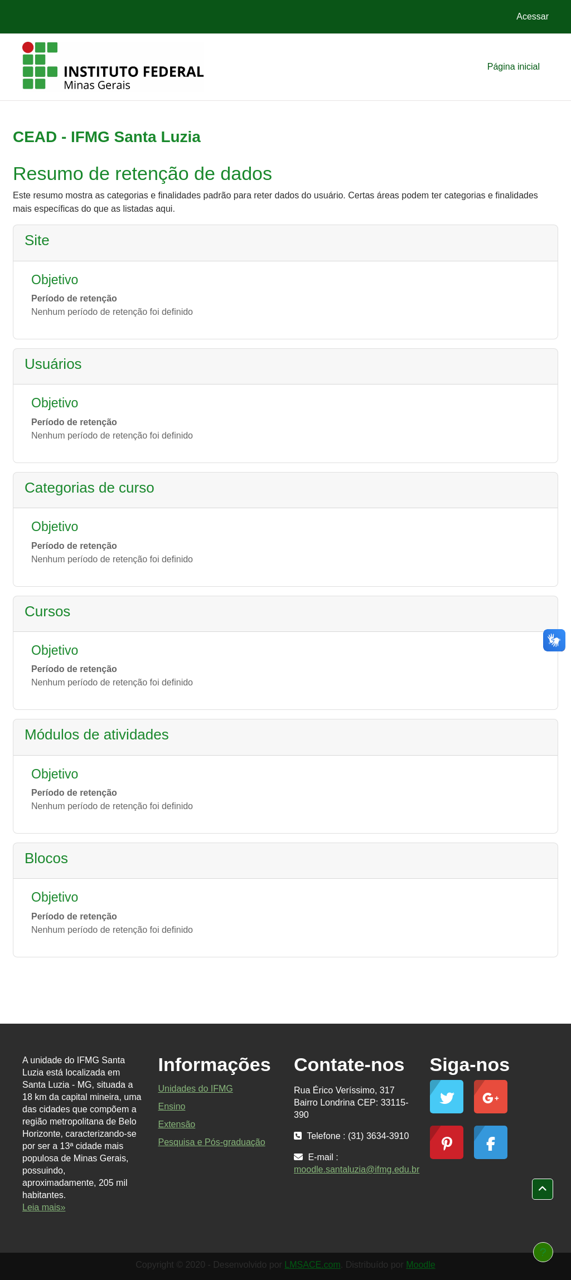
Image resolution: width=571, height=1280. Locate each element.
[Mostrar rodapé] (543, 1252)
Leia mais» (43, 1207)
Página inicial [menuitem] (513, 66)
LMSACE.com (312, 1264)
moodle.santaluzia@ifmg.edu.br (356, 1169)
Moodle (420, 1264)
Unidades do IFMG (195, 1088)
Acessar (532, 16)
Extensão (177, 1124)
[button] (542, 1189)
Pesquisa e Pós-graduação (211, 1142)
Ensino (172, 1106)
